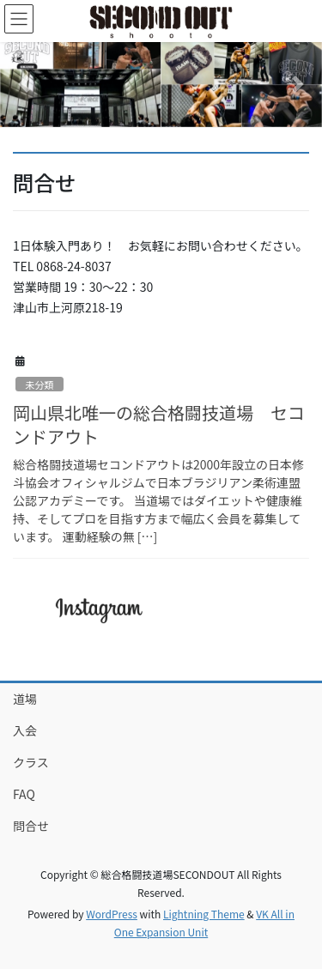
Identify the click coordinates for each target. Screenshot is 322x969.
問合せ (31, 825)
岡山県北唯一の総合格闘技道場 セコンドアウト (159, 424)
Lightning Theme (204, 913)
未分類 (39, 384)
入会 (25, 730)
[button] (24, 84)
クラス (31, 762)
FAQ (24, 793)
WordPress (111, 913)
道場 (25, 698)
